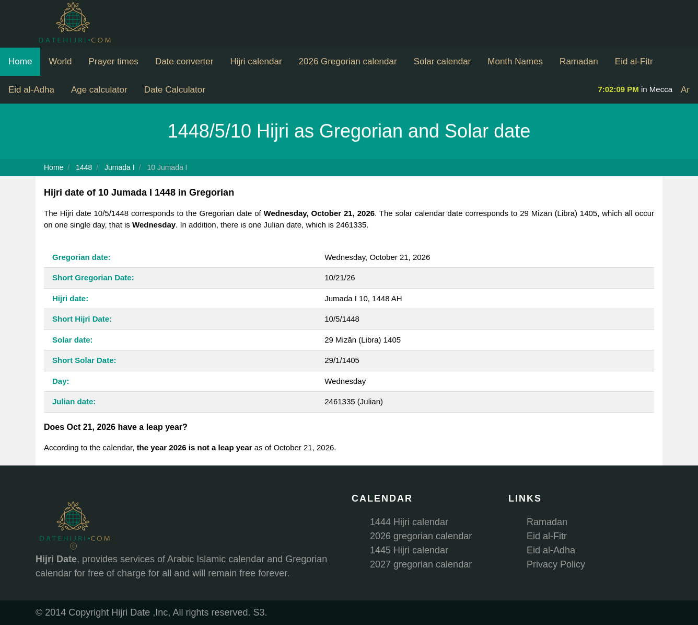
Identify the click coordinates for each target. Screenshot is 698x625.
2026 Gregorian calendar (348, 61)
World (60, 61)
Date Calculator (174, 90)
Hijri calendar (256, 61)
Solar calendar (442, 61)
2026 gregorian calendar (421, 536)
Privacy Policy (556, 564)
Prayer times (113, 61)
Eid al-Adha (31, 90)
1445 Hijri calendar (409, 550)
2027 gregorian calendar (421, 564)
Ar (685, 90)
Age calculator (99, 90)
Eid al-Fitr (634, 61)
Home (20, 61)
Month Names (515, 61)
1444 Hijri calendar (409, 522)
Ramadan (579, 61)
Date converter (184, 61)
